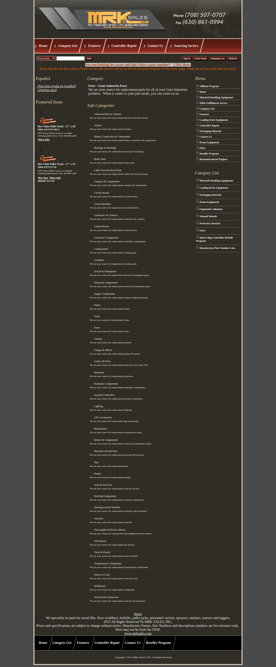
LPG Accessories (103, 417)
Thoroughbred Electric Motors (110, 529)
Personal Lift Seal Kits (106, 451)
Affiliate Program (209, 86)
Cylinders (99, 260)
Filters (97, 305)
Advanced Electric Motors (107, 114)
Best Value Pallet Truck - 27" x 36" (57, 164)
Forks (97, 316)
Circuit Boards (101, 192)
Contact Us (155, 46)
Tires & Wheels (102, 552)
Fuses (97, 327)
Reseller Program (209, 153)
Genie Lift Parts (102, 361)
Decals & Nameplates (105, 271)
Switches (98, 518)
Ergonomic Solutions (211, 209)
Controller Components (106, 237)
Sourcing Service (186, 46)
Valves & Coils (102, 574)
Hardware (99, 372)
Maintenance (100, 428)
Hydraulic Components (106, 383)
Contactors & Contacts (106, 215)
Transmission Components (108, 563)
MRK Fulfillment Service (213, 103)
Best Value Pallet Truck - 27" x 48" (57, 126)
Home (43, 46)
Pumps (97, 473)
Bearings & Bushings (105, 147)
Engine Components (104, 293)
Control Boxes (101, 226)
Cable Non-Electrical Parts (108, 170)
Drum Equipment (209, 142)
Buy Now (43, 177)
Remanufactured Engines (213, 159)
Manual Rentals (208, 216)
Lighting (98, 406)
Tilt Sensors (100, 541)
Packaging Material (210, 131)
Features (94, 46)
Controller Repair (124, 46)
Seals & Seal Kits (103, 484)
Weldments (100, 585)
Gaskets (98, 338)
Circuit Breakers (102, 203)
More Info (43, 139)
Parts (91, 86)
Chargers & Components (107, 181)
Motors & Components (106, 439)
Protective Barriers (210, 223)
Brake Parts (100, 159)
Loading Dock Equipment (213, 119)
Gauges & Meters (103, 350)
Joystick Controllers (104, 394)
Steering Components (105, 496)
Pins (96, 462)
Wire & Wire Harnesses (106, 597)
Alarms (98, 125)
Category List (67, 46)
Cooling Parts (101, 248)
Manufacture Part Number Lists (217, 248)
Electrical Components (106, 282)
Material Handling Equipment (216, 97)
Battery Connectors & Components (112, 136)
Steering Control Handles (107, 507)
